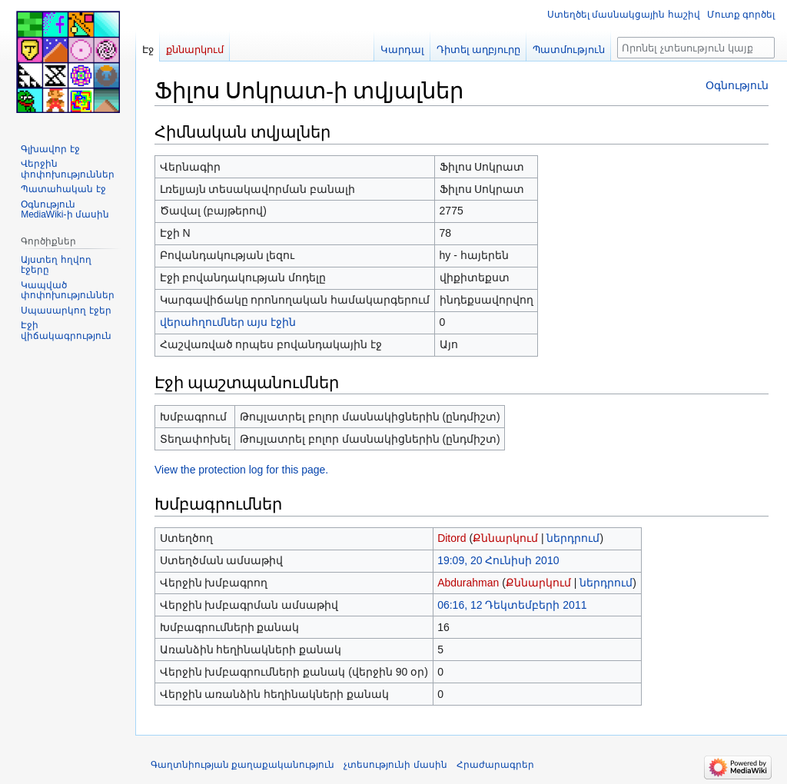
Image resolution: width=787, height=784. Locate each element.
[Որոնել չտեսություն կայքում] (696, 47)
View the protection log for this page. (241, 469)
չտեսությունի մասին (395, 764)
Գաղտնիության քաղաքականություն (242, 764)
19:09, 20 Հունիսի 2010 (498, 560)
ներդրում (572, 538)
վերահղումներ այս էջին (228, 322)
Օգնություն (737, 85)
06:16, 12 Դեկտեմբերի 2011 (511, 605)
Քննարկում (505, 538)
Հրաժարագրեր (495, 764)
